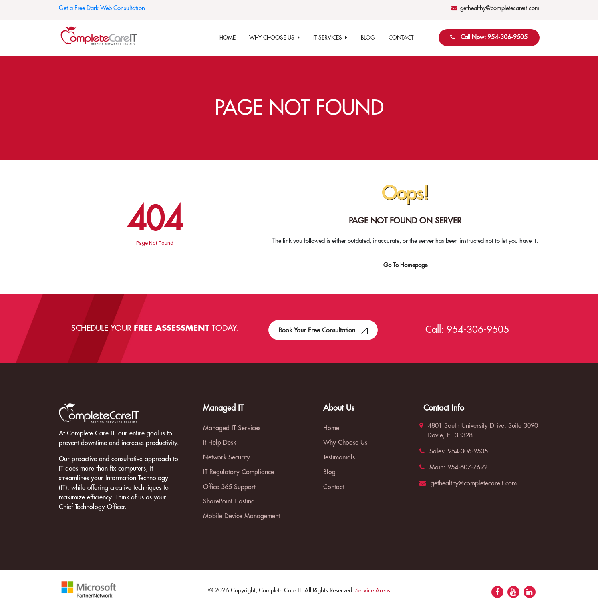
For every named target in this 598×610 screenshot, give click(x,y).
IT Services (330, 37)
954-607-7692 (466, 467)
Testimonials (339, 457)
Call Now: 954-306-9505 (494, 37)
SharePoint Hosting (229, 501)
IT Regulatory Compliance (238, 472)
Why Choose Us (274, 37)
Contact (401, 37)
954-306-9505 (478, 329)
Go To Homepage (405, 265)
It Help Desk (219, 442)
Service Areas (372, 591)
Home (227, 37)
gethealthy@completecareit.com (500, 8)
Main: (432, 467)
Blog (368, 37)
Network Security (226, 457)
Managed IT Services (231, 428)
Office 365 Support (229, 487)
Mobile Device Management (241, 516)
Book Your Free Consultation (323, 327)
